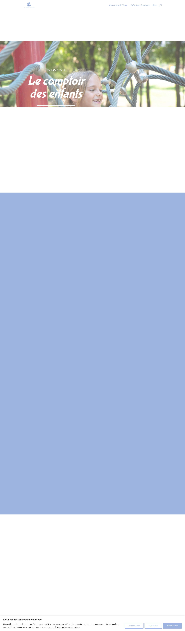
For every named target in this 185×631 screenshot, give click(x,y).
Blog (155, 5)
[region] (92, 623)
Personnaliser (134, 625)
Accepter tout (172, 625)
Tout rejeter (153, 625)
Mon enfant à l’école (118, 5)
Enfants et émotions (140, 5)
